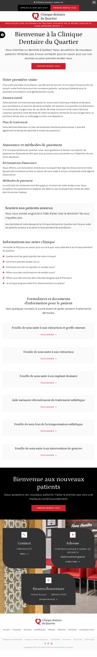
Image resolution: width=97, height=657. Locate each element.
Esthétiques (39, 629)
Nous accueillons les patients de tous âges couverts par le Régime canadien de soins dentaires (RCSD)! (48, 24)
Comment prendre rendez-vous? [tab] (23, 261)
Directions (71, 562)
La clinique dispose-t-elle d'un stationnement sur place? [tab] (35, 283)
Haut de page (89, 639)
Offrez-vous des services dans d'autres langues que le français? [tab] (39, 277)
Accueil (6, 629)
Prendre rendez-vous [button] (64, 8)
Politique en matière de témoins (36, 639)
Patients (61, 629)
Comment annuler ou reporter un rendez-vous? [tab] (30, 267)
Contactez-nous (86, 629)
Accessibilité (55, 639)
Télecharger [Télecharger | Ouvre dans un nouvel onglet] (47, 335)
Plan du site (78, 639)
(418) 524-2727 (24, 548)
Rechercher (67, 639)
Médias (51, 629)
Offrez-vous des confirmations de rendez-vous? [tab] (30, 272)
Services (28, 629)
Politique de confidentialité (12, 639)
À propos (16, 629)
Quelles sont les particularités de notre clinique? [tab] (31, 256)
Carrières (72, 629)
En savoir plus (47, 599)
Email (23, 554)
